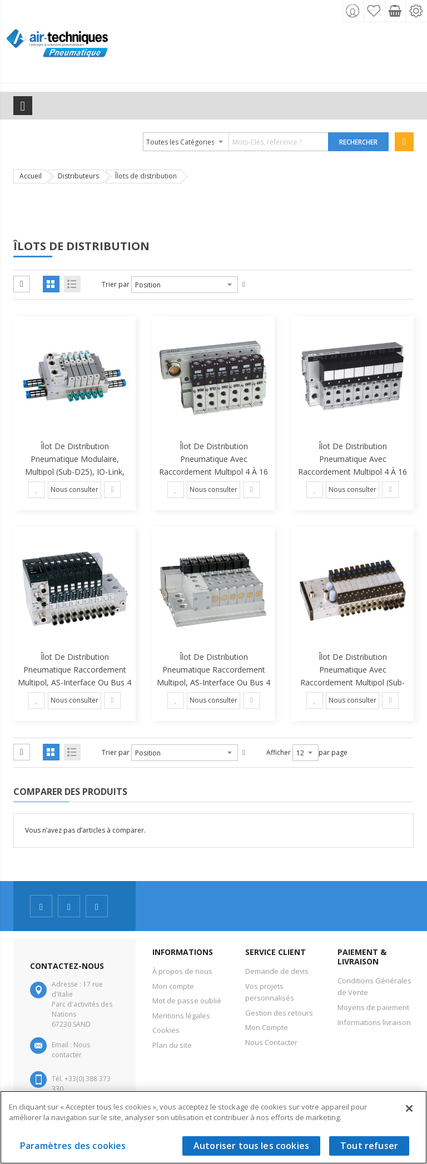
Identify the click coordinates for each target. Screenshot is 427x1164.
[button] (36, 489)
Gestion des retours (279, 1013)
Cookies (166, 1030)
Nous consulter (74, 489)
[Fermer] (409, 1108)
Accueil (30, 176)
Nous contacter (71, 1049)
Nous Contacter (271, 1042)
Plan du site (172, 1045)
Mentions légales (181, 1016)
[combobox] (236, 141)
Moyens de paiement (373, 1007)
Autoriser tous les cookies (251, 1146)
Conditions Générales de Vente (374, 987)
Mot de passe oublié (186, 1001)
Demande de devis (277, 971)
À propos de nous (182, 971)
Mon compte (173, 986)
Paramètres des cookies (73, 1146)
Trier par (116, 284)
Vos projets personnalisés (269, 992)
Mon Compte (266, 1027)
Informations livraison (374, 1022)
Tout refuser (369, 1146)
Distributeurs (78, 176)
